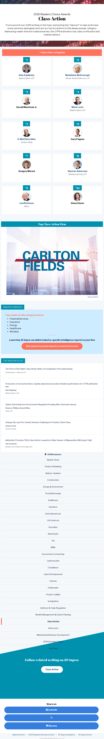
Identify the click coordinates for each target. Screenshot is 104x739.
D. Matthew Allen (27, 139)
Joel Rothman (26, 203)
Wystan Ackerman (77, 171)
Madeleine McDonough (77, 75)
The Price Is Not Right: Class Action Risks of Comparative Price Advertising (39, 369)
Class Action (52, 669)
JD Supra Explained (66, 735)
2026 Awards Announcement (41, 735)
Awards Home (18, 735)
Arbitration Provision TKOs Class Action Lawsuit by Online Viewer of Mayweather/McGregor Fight (48, 440)
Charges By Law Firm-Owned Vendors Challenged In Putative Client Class (38, 422)
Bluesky (51, 725)
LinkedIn (51, 710)
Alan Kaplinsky (26, 75)
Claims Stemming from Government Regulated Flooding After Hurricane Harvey (40, 404)
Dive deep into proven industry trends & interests (52, 346)
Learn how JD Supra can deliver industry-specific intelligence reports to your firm (52, 340)
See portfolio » (93, 297)
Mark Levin (77, 107)
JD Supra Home (85, 735)
